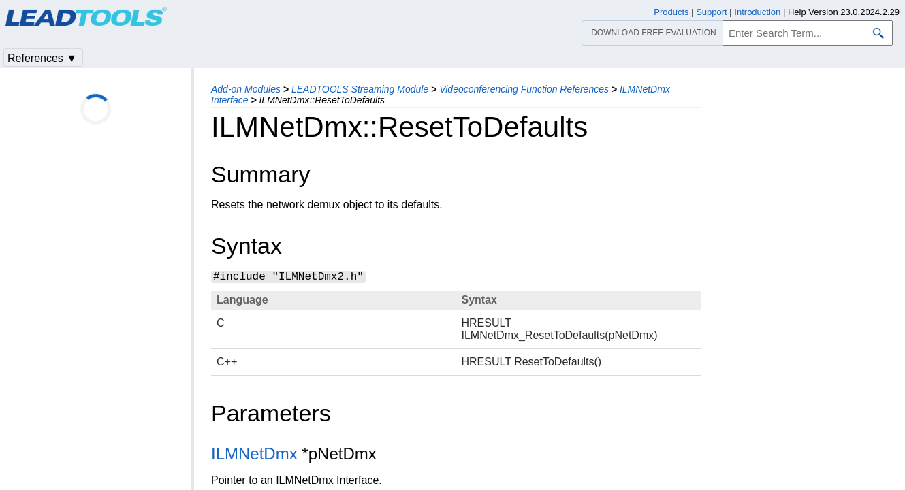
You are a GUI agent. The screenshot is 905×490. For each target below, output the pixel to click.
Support (711, 12)
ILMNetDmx (254, 453)
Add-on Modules (246, 89)
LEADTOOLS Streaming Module (359, 89)
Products (671, 12)
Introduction (757, 12)
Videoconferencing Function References (524, 89)
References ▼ (42, 58)
